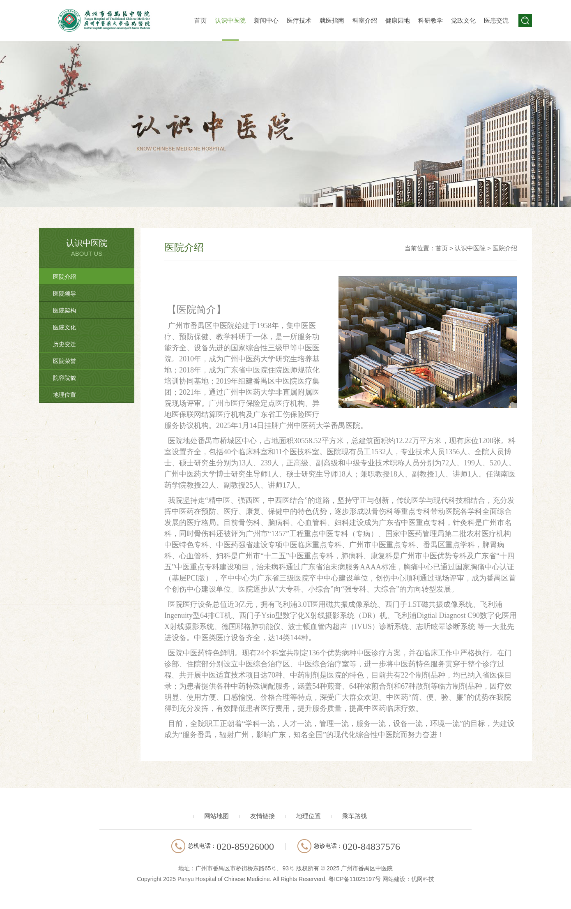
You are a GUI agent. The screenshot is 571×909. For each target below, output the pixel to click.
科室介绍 (364, 20)
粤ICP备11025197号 (354, 879)
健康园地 (397, 20)
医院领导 (64, 293)
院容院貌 (64, 378)
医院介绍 (64, 276)
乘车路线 (354, 815)
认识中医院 (230, 20)
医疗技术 (299, 20)
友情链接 (262, 815)
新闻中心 (266, 20)
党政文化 (463, 20)
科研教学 (430, 20)
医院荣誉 (64, 361)
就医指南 (332, 20)
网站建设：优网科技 (408, 879)
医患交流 (496, 20)
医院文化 (64, 327)
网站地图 (216, 815)
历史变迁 (64, 344)
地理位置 (64, 394)
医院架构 (64, 310)
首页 (200, 20)
